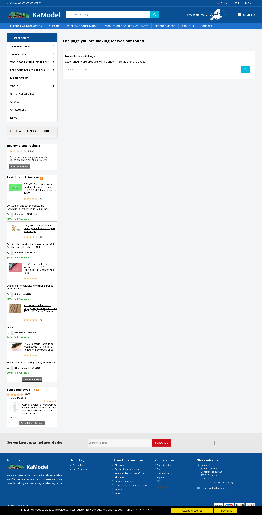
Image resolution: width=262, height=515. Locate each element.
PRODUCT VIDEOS (165, 26)
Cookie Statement (123, 481)
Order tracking (164, 465)
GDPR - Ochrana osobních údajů (130, 485)
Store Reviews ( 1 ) (21, 390)
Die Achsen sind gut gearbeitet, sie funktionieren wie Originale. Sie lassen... (28, 207)
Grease (14, 101)
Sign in (160, 469)
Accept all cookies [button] (192, 510)
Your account (165, 460)
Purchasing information (26, 26)
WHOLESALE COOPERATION (82, 26)
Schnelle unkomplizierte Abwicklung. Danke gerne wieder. (30, 287)
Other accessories (22, 93)
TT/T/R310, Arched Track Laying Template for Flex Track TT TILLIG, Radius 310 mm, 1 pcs (40, 310)
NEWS (13, 117)
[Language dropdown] (224, 3)
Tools (14, 86)
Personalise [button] (225, 510)
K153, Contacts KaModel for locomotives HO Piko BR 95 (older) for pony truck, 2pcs (39, 346)
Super (10, 327)
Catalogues (18, 109)
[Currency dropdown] (237, 3)
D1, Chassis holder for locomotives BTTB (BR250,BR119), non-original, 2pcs (39, 268)
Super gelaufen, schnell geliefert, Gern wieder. (31, 362)
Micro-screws (19, 78)
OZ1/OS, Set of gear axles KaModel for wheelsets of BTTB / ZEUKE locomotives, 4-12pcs (40, 189)
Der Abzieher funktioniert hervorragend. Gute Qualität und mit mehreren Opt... (31, 246)
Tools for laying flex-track (28, 62)
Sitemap (118, 489)
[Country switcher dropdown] (207, 14)
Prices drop (78, 465)
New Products (79, 469)
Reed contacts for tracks (27, 70)
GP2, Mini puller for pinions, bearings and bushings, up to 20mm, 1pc (39, 228)
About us (188, 26)
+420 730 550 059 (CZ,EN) (30, 3)
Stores (118, 493)
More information (142, 509)
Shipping (54, 26)
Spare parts (18, 54)
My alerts (162, 477)
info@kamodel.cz (219, 487)
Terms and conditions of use (129, 473)
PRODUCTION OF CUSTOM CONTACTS (126, 26)
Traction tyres (20, 46)
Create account (164, 473)
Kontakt (206, 26)
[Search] (112, 14)
